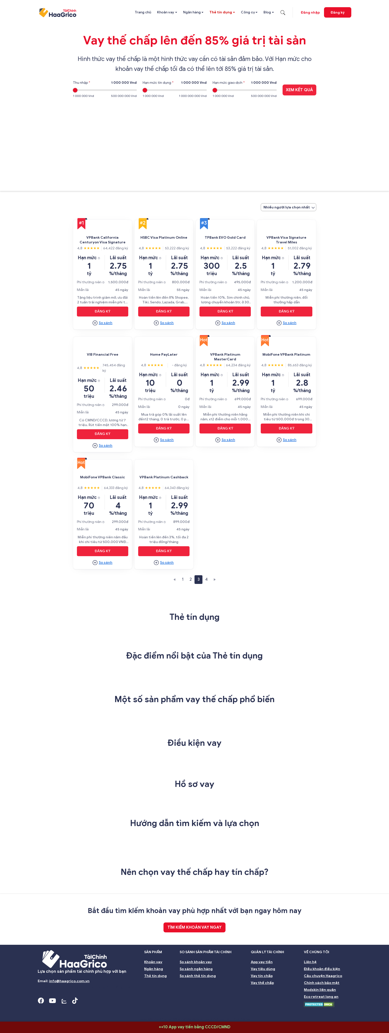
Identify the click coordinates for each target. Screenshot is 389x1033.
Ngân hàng (192, 12)
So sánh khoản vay (196, 962)
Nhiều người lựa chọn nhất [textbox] (286, 207)
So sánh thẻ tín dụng (198, 976)
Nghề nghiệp (333, 1011)
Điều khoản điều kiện (322, 969)
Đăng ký (338, 12)
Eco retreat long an (321, 997)
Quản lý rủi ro (207, 1011)
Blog (267, 12)
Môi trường (304, 1011)
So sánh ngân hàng (196, 969)
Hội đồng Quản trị (81, 1011)
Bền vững (279, 1011)
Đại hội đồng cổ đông (244, 1011)
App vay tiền (262, 962)
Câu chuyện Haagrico (323, 976)
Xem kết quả (299, 89)
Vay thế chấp (262, 983)
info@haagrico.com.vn (69, 981)
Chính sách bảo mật (321, 983)
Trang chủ (143, 12)
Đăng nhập (310, 12)
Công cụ (248, 12)
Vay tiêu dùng (263, 969)
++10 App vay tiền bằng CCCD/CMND (194, 1027)
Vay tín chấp (262, 976)
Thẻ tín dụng (220, 12)
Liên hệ (310, 962)
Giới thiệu (49, 1011)
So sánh (105, 323)
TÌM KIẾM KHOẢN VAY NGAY (194, 927)
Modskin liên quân (320, 990)
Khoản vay (165, 12)
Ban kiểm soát (148, 1011)
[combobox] (288, 207)
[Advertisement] (194, 141)
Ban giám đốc (116, 1011)
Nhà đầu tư (178, 1011)
